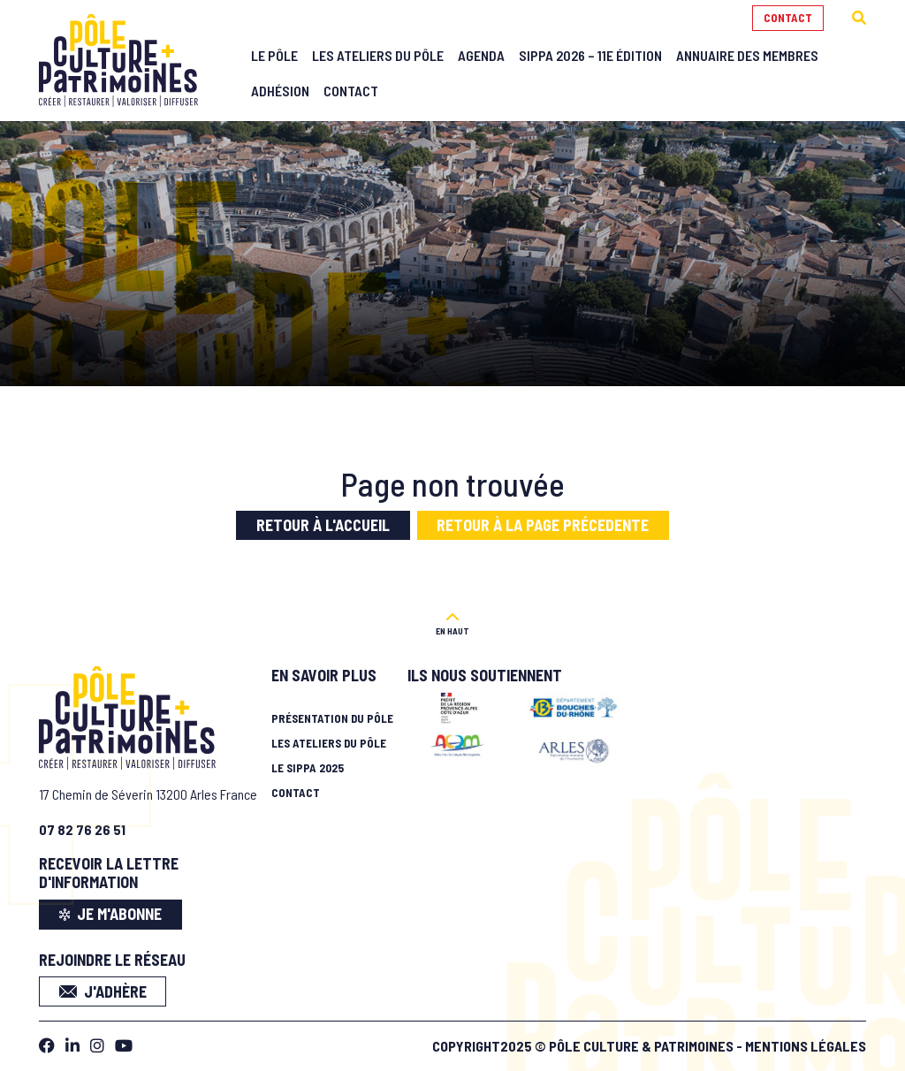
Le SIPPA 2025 (307, 763)
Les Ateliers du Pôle (378, 55)
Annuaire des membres (747, 55)
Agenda (481, 55)
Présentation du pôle (332, 713)
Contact (788, 18)
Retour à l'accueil (323, 525)
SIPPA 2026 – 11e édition (590, 55)
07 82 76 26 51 (82, 824)
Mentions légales (805, 1041)
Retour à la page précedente (543, 525)
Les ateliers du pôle (328, 738)
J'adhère (103, 986)
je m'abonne (111, 909)
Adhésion (280, 90)
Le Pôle (274, 55)
